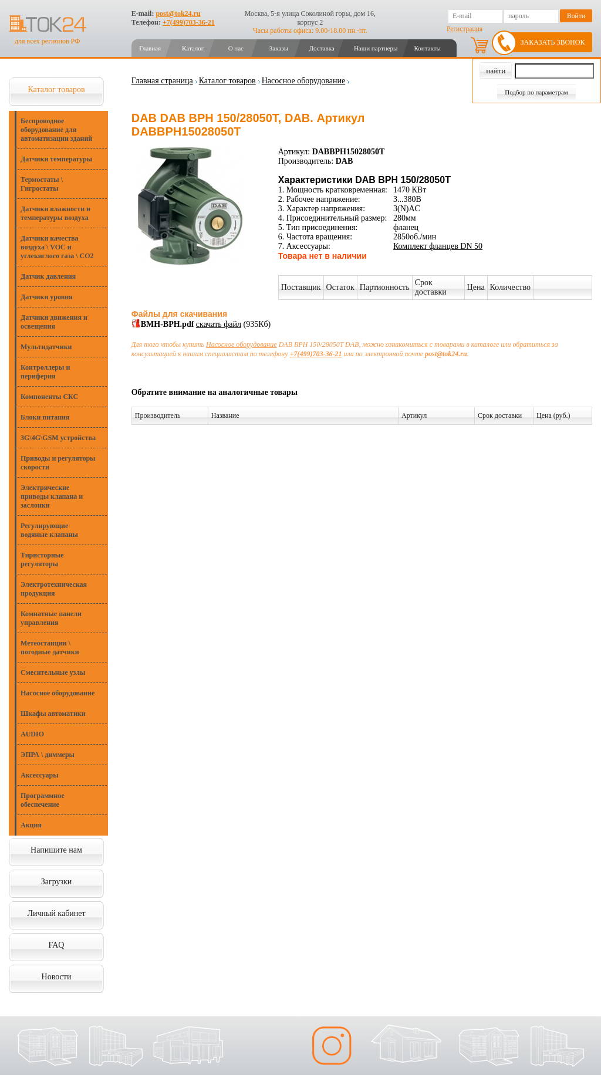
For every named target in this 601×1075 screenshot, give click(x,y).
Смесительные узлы (53, 672)
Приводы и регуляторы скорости (58, 462)
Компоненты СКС (49, 397)
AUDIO (32, 734)
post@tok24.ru (178, 13)
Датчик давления (48, 276)
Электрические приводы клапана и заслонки (52, 496)
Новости (57, 976)
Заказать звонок (553, 42)
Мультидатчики (46, 347)
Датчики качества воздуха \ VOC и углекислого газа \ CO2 (57, 247)
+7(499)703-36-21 (189, 22)
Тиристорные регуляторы (42, 559)
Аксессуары (40, 775)
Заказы (278, 48)
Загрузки (56, 881)
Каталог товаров (56, 89)
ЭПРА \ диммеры (48, 755)
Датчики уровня (47, 297)
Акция (31, 825)
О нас (236, 48)
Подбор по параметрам (536, 92)
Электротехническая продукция (54, 588)
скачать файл (218, 324)
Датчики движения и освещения (54, 321)
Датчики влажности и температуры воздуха (55, 213)
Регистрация (464, 28)
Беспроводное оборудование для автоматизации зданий (56, 130)
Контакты (427, 48)
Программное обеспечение (43, 800)
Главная (150, 48)
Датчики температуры (56, 159)
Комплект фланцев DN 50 (437, 246)
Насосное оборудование (57, 693)
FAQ (57, 945)
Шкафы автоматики (53, 713)
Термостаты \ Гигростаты (42, 183)
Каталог (193, 48)
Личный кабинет (56, 913)
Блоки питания (45, 417)
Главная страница (162, 80)
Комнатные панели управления (51, 618)
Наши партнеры (376, 48)
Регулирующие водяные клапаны (49, 530)
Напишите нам (56, 850)
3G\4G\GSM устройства (58, 438)
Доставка (321, 48)
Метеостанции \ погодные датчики (50, 647)
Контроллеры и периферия (45, 371)
